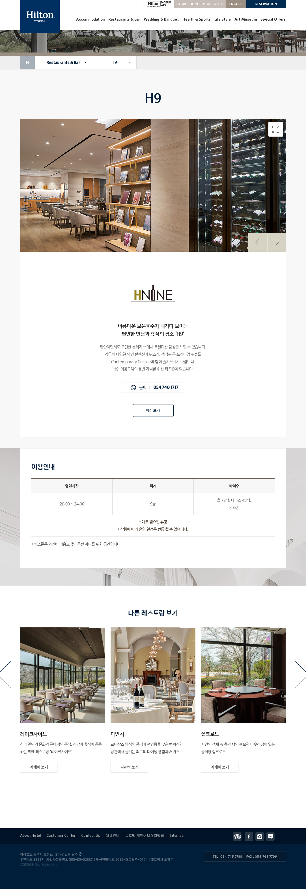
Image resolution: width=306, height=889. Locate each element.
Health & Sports (196, 19)
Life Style (222, 19)
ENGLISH (236, 4)
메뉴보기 (153, 410)
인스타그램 (260, 836)
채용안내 (113, 835)
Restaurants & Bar (124, 19)
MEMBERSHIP (213, 4)
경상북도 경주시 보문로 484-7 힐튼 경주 (50, 855)
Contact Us (90, 835)
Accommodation (90, 19)
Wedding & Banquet (161, 19)
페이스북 (250, 836)
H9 (114, 62)
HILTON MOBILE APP (158, 4)
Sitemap (176, 835)
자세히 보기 (39, 767)
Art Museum (245, 19)
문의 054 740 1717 (158, 387)
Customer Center (61, 835)
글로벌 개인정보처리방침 (144, 835)
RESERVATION (266, 4)
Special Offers (273, 19)
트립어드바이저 (239, 836)
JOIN (194, 4)
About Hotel (30, 835)
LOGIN (181, 4)
